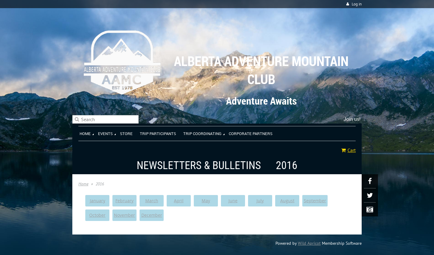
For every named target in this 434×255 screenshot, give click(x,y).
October (97, 215)
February (124, 200)
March (151, 200)
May (206, 200)
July (260, 200)
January (97, 200)
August (287, 200)
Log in (357, 4)
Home (83, 184)
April (179, 200)
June (232, 200)
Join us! (352, 119)
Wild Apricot (309, 243)
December (151, 215)
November (124, 215)
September (315, 200)
